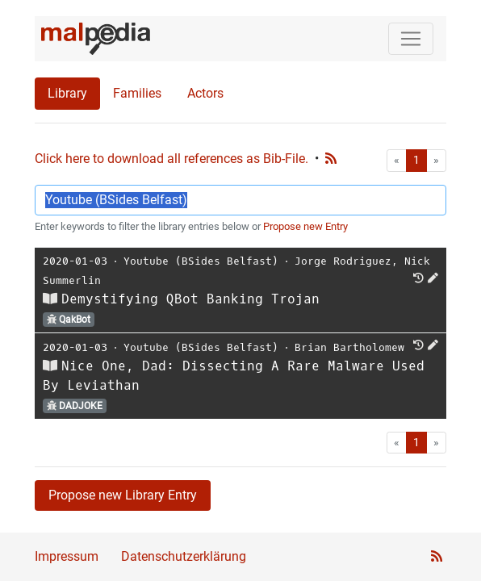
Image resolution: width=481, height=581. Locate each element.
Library (67, 93)
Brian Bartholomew (349, 347)
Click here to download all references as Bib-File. (171, 158)
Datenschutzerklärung (183, 556)
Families (137, 93)
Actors (205, 93)
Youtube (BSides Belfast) (200, 261)
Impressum (66, 556)
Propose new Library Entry (122, 495)
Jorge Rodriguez (343, 261)
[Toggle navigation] (410, 39)
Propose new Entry (305, 226)
